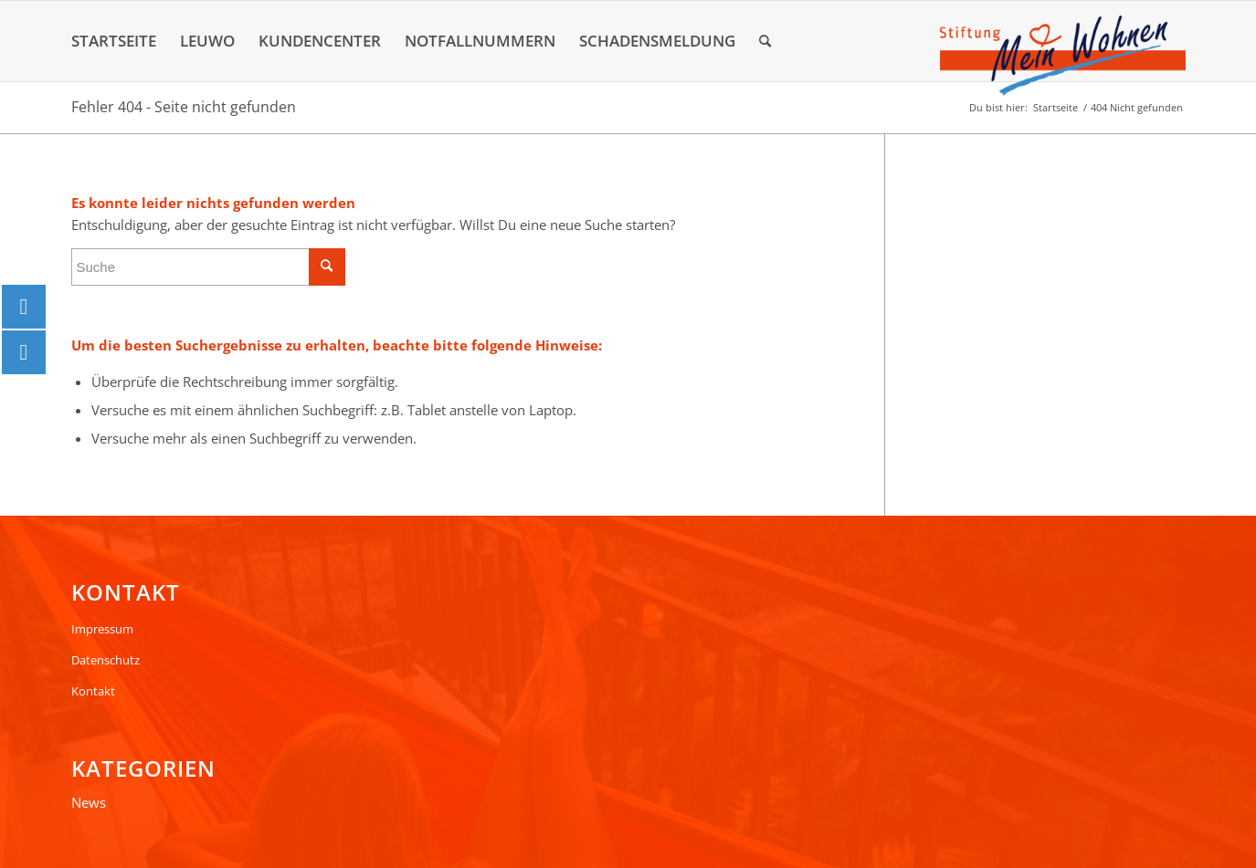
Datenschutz (105, 660)
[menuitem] (113, 41)
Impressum (102, 629)
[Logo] (1062, 56)
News (88, 802)
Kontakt (93, 691)
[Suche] (765, 41)
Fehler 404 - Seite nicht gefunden (183, 107)
